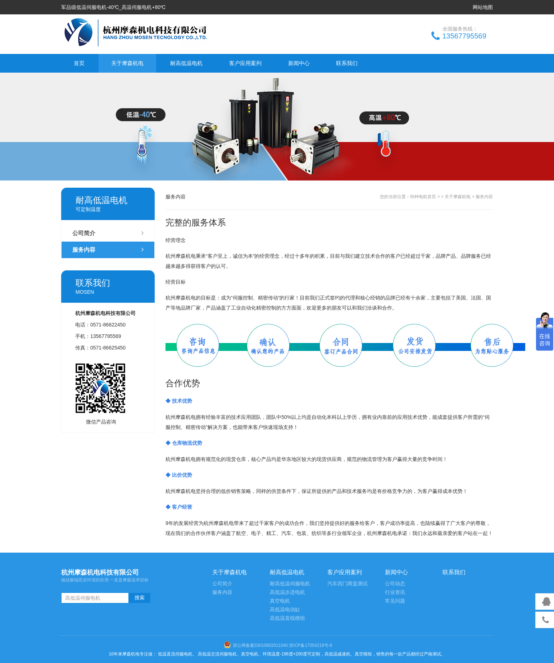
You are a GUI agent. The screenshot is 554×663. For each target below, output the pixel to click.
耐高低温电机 (186, 63)
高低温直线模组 (287, 618)
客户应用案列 (245, 63)
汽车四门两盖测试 (347, 583)
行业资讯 (395, 592)
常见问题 (395, 601)
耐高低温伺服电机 (290, 583)
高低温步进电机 (287, 592)
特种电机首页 (423, 196)
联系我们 (347, 63)
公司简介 (108, 233)
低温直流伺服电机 (175, 654)
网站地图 (483, 7)
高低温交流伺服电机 (217, 654)
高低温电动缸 (285, 609)
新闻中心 (299, 63)
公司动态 (395, 583)
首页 (79, 63)
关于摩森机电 (127, 63)
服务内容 (108, 250)
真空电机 (280, 601)
